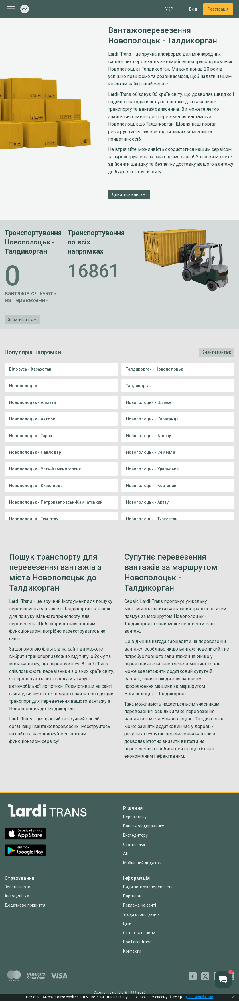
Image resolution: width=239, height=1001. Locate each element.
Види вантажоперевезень (148, 887)
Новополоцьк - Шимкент (178, 402)
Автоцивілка (17, 896)
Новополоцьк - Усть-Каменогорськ (61, 469)
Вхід (193, 9)
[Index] (24, 9)
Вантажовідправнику (143, 826)
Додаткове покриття (25, 905)
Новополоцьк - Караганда (178, 419)
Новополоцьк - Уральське (178, 469)
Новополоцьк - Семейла (178, 452)
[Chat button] (223, 979)
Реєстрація (218, 9)
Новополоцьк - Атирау (178, 435)
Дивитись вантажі (129, 194)
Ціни (127, 923)
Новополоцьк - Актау (178, 502)
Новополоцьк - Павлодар (61, 452)
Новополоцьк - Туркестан (178, 519)
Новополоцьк (61, 385)
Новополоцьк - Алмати (61, 402)
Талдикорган (178, 385)
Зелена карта (17, 887)
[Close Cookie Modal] (233, 997)
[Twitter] (205, 976)
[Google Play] (25, 851)
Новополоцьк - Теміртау (61, 519)
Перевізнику (135, 817)
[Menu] (11, 9)
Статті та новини (139, 932)
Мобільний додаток (142, 862)
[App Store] (25, 834)
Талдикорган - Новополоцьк (178, 369)
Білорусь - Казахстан (61, 369)
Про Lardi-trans (137, 942)
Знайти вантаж (22, 319)
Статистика (134, 844)
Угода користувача (141, 914)
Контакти (132, 951)
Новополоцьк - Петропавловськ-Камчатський (61, 502)
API (126, 853)
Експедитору (135, 835)
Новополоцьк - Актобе (61, 419)
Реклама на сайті (139, 905)
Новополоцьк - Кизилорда (61, 485)
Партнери (132, 896)
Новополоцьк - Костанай (178, 485)
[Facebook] (193, 976)
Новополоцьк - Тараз (61, 435)
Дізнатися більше (198, 997)
